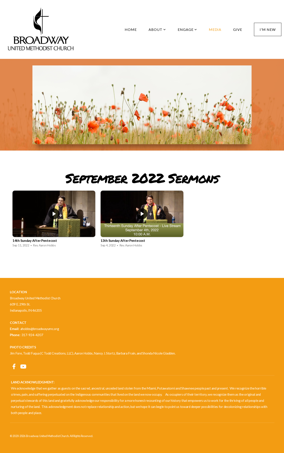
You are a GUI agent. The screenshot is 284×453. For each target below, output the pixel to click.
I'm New (268, 29)
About (157, 29)
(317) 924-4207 (21, 359)
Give (237, 29)
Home (131, 29)
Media (215, 29)
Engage (187, 29)
